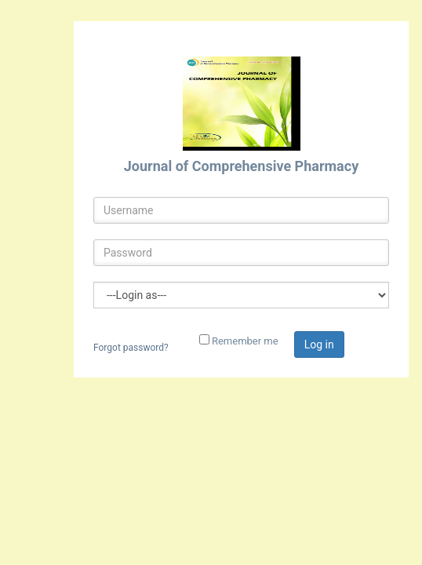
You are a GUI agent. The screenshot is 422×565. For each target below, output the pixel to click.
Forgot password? (131, 347)
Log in (319, 344)
